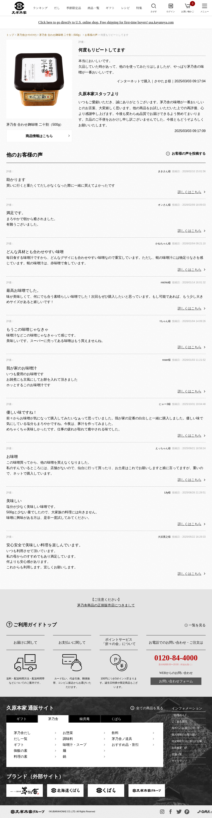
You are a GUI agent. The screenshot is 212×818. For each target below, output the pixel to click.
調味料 (68, 739)
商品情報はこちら (39, 136)
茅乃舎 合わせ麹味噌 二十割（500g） (60, 34)
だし (57, 8)
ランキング (40, 8)
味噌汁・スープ (74, 744)
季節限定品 (73, 8)
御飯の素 (20, 750)
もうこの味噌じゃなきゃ (27, 329)
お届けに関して (25, 642)
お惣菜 (68, 733)
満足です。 (15, 213)
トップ (10, 34)
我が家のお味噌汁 (21, 368)
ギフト (110, 8)
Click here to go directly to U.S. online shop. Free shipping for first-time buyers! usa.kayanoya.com (106, 22)
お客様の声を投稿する (189, 153)
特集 (139, 8)
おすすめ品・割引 (125, 744)
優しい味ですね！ (21, 412)
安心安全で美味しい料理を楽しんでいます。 (44, 545)
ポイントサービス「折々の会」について (119, 642)
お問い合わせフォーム (176, 681)
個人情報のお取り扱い (184, 734)
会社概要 (177, 747)
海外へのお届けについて (186, 728)
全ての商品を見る (149, 708)
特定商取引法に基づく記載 (187, 741)
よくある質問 (179, 721)
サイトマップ (179, 760)
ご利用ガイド (179, 714)
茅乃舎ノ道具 (122, 739)
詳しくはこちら (189, 192)
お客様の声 (91, 34)
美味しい (14, 501)
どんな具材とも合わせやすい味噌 (35, 252)
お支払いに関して (72, 642)
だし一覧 (20, 739)
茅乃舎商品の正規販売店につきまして (106, 605)
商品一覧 (93, 8)
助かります (15, 180)
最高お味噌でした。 (23, 290)
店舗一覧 (177, 754)
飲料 (115, 733)
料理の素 (20, 756)
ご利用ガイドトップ (35, 624)
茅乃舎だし (22, 733)
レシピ (125, 8)
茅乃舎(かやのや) (26, 34)
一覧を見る (197, 625)
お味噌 (12, 456)
